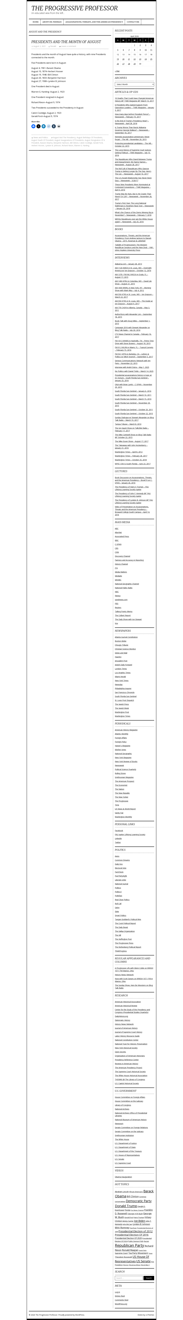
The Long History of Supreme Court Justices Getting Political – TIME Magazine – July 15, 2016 (133, 153)
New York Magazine (123, 757)
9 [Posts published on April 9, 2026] (140, 50)
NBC (117, 591)
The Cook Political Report (125, 923)
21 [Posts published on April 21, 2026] (129, 59)
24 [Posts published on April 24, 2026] (146, 59)
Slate (117, 911)
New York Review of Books (126, 761)
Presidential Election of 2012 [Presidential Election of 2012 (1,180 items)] (135, 1231)
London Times (121, 668)
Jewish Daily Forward (123, 665)
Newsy (117, 595)
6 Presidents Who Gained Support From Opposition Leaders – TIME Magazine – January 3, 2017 (134, 107)
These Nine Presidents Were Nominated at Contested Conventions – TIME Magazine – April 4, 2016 (133, 187)
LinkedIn (118, 838)
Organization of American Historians (130, 1056)
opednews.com (121, 599)
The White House (122, 1139)
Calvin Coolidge (86, 143)
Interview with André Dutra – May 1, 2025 (132, 367)
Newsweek (119, 765)
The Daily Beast (121, 927)
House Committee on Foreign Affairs (130, 1097)
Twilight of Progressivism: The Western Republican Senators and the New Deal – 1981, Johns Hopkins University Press (134, 247)
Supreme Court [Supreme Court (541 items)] (121, 1253)
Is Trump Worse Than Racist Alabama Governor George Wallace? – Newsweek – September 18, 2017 (132, 130)
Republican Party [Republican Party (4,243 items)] (129, 1245)
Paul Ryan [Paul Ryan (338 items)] (133, 1228)
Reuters (118, 607)
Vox (116, 623)
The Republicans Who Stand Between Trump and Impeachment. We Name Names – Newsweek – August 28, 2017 (133, 162)
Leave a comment (68, 46)
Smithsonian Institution (124, 1135)
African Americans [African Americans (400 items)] (136, 1192)
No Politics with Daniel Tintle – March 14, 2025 (134, 371)
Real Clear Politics (122, 899)
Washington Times (122, 716)
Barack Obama (46, 143)
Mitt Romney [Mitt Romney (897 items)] (122, 1227)
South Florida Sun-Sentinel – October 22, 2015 (134, 413)
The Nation (119, 789)
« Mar (117, 71)
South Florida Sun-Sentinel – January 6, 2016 (133, 391)
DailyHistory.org (121, 1016)
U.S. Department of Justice (126, 1143)
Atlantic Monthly (121, 734)
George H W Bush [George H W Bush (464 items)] (135, 1213)
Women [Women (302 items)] (126, 1265)
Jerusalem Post (121, 661)
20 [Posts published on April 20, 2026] (123, 59)
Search (149, 1278)
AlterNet (118, 532)
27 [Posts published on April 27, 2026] (123, 64)
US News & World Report (125, 809)
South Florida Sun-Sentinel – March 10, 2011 (133, 395)
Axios (117, 856)
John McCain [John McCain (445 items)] (127, 1224)
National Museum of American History (131, 1119)
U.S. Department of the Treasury (128, 1151)
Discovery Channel (122, 556)
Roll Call (118, 903)
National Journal (121, 884)
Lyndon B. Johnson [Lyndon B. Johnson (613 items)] (141, 1224)
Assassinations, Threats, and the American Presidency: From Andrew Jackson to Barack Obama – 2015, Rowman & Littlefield (133, 238)
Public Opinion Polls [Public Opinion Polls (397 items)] (135, 1241)
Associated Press (122, 536)
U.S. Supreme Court (123, 1163)
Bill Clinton (74, 143)
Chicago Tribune (121, 645)
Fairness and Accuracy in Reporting (129, 560)
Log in (117, 1292)
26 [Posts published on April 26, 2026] (118, 64)
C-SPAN (118, 544)
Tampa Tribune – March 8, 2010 (128, 424)
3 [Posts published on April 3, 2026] (145, 45)
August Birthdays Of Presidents (89, 137)
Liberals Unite (120, 880)
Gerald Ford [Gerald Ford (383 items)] (128, 1217)
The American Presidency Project (128, 1067)
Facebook (119, 830)
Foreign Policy (120, 741)
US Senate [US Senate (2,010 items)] (143, 1261)
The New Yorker (121, 797)
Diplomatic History (122, 1020)
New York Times (121, 680)
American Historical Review (126, 1005)
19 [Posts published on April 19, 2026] (118, 59)
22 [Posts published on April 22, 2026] (135, 59)
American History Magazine (126, 730)
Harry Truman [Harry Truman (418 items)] (139, 1217)
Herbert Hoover (37, 145)
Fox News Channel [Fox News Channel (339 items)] (137, 1210)
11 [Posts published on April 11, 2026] (151, 50)
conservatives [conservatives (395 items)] (120, 1201)
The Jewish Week (122, 708)
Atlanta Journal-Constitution (126, 637)
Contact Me (133, 22)
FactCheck (119, 872)
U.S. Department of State (125, 1147)
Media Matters (121, 572)
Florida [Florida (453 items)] (127, 1210)
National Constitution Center (126, 1040)
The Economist (121, 785)
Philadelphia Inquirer (123, 688)
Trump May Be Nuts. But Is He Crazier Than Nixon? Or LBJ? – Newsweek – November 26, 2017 (133, 196)
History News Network (124, 974)
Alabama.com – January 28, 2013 (128, 264)
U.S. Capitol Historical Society (127, 1083)
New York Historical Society (126, 1048)
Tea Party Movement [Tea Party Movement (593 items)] (138, 1253)
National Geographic (123, 753)
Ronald (53, 46)
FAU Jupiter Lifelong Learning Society (130, 834)
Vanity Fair (119, 813)
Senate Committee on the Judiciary (129, 1131)
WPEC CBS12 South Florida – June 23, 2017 (132, 464)
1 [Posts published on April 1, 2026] (134, 45)
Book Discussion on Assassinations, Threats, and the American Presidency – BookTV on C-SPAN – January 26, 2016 (133, 480)
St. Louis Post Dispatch (124, 700)
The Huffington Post (123, 939)
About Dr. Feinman (52, 22)
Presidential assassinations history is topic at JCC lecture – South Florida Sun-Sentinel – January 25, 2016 (133, 378)
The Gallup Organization (125, 931)
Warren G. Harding (81, 145)
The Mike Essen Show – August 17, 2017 (131, 441)
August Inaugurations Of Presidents (69, 140)
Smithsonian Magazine (124, 777)
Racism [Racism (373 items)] (146, 1241)
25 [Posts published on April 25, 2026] (151, 59)
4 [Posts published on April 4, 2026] (151, 45)
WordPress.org (121, 1304)
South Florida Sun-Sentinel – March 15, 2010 (133, 399)
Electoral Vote (120, 868)
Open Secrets (120, 1052)
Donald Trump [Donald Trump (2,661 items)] (126, 1206)
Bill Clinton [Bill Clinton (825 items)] (133, 1196)
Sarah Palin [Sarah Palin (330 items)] (143, 1250)
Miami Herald (120, 676)
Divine (140, 1315)
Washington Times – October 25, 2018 (131, 460)
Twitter (118, 842)
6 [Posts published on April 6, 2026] (123, 50)
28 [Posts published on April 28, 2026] (129, 64)
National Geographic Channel (127, 584)
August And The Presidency (64, 137)
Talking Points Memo (123, 611)
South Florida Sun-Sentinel (125, 696)
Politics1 (118, 891)
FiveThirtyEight (121, 876)
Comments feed (121, 1300)
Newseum (119, 1123)
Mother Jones (120, 749)
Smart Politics (120, 915)
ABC (116, 528)
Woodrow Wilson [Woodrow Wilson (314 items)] (135, 1265)
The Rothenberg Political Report (128, 947)
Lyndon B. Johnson (53, 145)
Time (117, 805)
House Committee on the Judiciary (129, 1101)
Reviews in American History (126, 1063)
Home (36, 22)
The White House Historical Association (131, 1075)
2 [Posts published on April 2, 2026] (140, 45)
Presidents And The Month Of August (66, 42)
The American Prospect (124, 781)
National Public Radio (123, 588)
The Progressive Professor (74, 8)
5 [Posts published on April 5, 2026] (117, 50)
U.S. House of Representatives (127, 1155)
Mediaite (118, 576)
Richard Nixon (67, 145)
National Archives (122, 1109)
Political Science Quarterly (125, 769)
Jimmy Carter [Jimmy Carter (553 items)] (128, 1221)
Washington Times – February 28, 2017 (131, 456)
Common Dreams (122, 860)
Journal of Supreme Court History (128, 1032)
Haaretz (118, 657)
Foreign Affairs (121, 738)
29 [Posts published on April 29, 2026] (135, 64)
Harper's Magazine (122, 745)
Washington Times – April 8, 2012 (128, 452)
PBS (116, 603)
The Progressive (121, 801)
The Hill (118, 935)
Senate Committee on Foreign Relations (131, 1127)
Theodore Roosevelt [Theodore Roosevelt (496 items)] (123, 1257)
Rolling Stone (120, 773)
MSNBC (118, 580)
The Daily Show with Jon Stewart (128, 619)
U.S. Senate (119, 1159)
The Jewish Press (122, 704)
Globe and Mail (121, 653)
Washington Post (122, 712)
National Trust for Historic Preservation (131, 1044)
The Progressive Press (124, 943)
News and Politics (40, 137)
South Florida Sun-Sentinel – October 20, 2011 (134, 409)
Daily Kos (119, 864)
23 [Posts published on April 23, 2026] (140, 59)
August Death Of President (42, 140)
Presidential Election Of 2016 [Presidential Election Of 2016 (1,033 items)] (131, 1235)
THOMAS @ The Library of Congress (130, 1079)
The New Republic (122, 793)
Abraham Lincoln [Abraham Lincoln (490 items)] (122, 1191)
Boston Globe (120, 641)
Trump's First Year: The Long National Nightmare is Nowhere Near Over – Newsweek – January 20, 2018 (134, 206)
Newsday (119, 684)
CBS (116, 548)
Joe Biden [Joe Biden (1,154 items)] (139, 1221)
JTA (116, 568)
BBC (117, 540)
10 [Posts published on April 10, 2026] (146, 50)
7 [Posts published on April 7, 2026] (128, 50)
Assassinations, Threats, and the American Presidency (94, 22)
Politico (118, 888)
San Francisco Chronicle (124, 692)
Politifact (118, 895)
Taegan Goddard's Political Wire (128, 919)
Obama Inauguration (123, 1177)
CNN (117, 552)
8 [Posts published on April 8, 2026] (134, 50)
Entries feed (120, 1296)
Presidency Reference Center (127, 1059)
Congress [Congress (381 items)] (142, 1197)
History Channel (121, 564)
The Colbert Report (123, 615)
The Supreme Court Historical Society (130, 1071)
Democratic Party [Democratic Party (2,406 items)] (139, 1201)
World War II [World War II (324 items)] (145, 1265)
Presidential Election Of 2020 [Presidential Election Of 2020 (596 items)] (128, 1238)
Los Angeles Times (123, 672)
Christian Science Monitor (125, 649)
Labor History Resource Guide (127, 1036)
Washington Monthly (123, 817)
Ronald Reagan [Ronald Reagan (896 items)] (130, 1250)
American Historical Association (128, 1001)
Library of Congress (123, 1105)
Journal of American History (126, 1028)
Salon (117, 907)
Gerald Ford (98, 143)
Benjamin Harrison (61, 143)
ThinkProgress (121, 951)
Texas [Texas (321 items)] (150, 1253)
